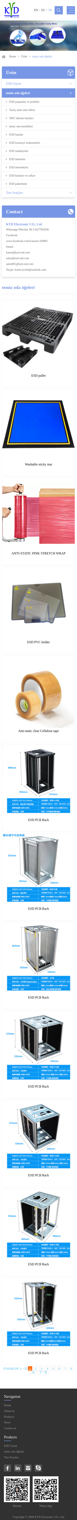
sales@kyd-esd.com (17, 258)
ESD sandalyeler (18, 151)
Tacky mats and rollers (22, 110)
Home (12, 56)
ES (43, 10)
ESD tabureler (17, 159)
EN (36, 10)
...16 (32, 1372)
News (7, 1422)
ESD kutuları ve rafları (22, 175)
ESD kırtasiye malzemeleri (24, 142)
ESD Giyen (13, 83)
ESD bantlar (16, 134)
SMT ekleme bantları (21, 118)
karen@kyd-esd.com (18, 252)
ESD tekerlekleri (18, 167)
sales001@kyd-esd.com (19, 264)
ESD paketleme (18, 183)
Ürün (24, 56)
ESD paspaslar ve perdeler (24, 101)
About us (9, 1411)
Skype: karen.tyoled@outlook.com (26, 269)
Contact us (10, 1428)
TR (50, 10)
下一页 (43, 1372)
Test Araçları (14, 192)
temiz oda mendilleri (21, 126)
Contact (14, 211)
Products (9, 1416)
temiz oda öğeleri (18, 93)
